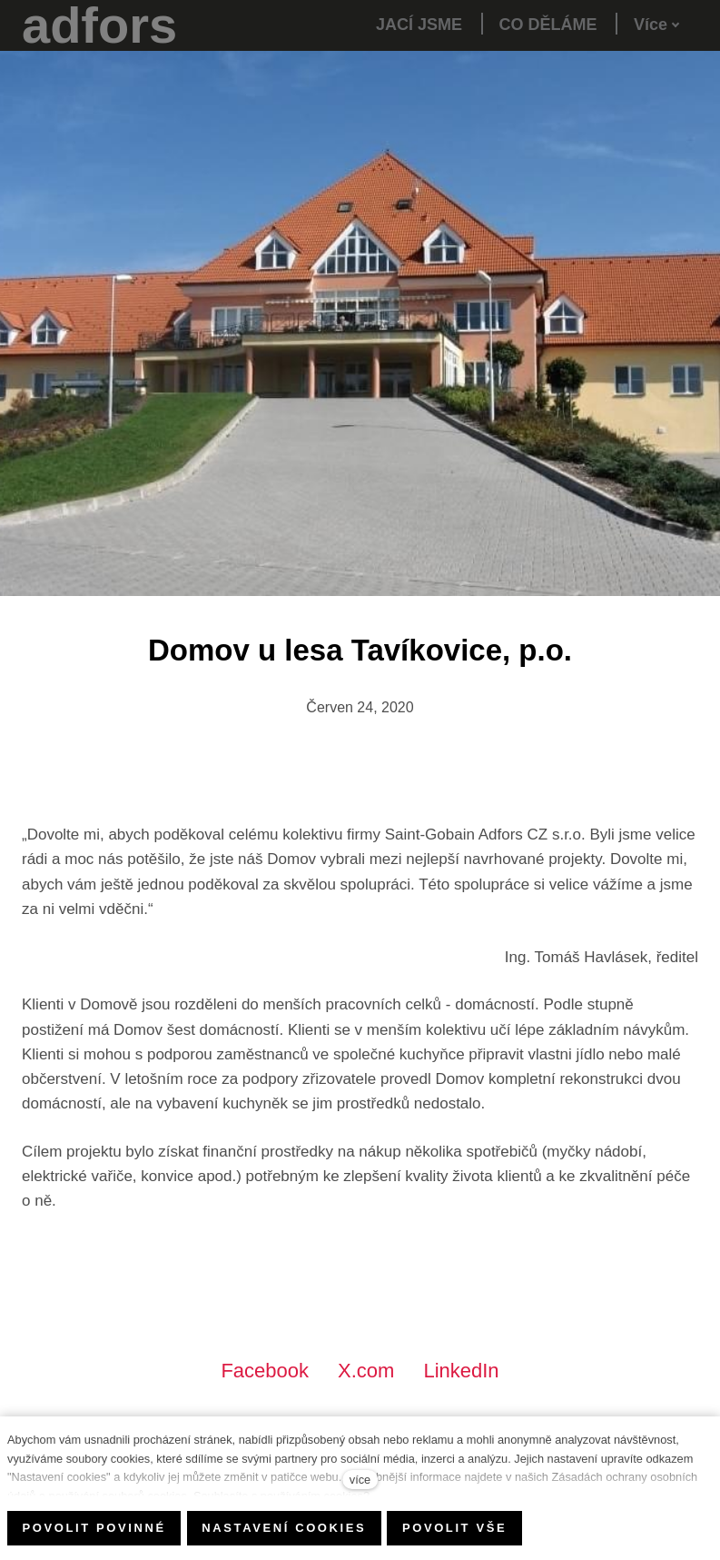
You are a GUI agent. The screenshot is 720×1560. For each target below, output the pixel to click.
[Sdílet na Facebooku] (265, 1370)
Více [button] (657, 24)
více (360, 1479)
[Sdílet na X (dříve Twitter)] (366, 1370)
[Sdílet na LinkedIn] (460, 1370)
